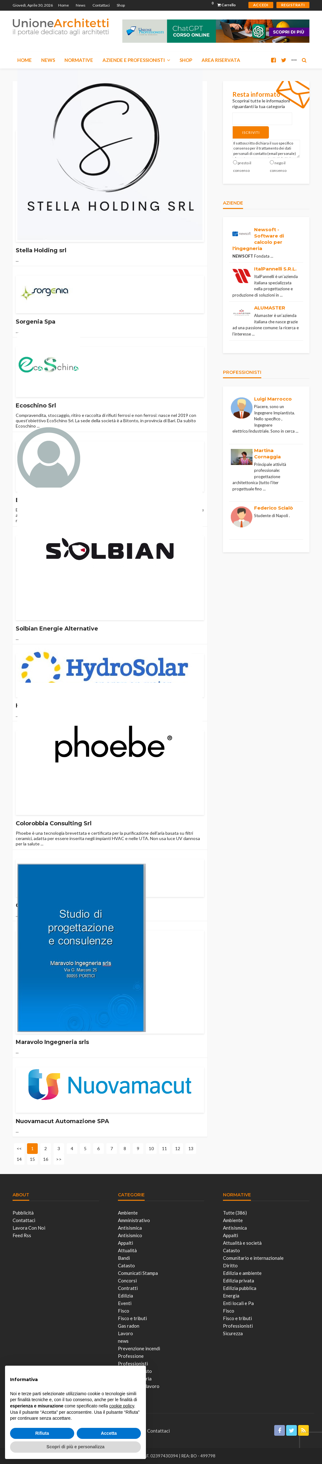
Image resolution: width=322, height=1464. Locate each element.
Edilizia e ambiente (242, 1273)
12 (177, 1148)
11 (164, 1148)
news (123, 1341)
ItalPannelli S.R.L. (275, 267)
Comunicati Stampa (138, 1273)
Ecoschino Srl (36, 405)
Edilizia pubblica (239, 1288)
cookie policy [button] (121, 1405)
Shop (121, 5)
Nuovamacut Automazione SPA (62, 1121)
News (81, 5)
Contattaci (101, 5)
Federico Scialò (273, 506)
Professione (131, 1356)
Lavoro (125, 1333)
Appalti (125, 1243)
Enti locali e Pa (238, 1303)
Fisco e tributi (132, 1318)
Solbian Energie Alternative (57, 628)
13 (190, 1148)
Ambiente (128, 1212)
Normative (78, 60)
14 (19, 1159)
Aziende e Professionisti (134, 60)
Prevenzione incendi (139, 1348)
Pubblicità (23, 1212)
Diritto (230, 1265)
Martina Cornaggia (267, 451)
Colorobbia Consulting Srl (54, 823)
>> (59, 1159)
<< (19, 1148)
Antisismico (130, 1235)
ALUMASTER (269, 306)
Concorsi (127, 1280)
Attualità (127, 1250)
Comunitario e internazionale (253, 1258)
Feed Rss (22, 1235)
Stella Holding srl (41, 250)
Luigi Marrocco (273, 397)
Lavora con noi (29, 1228)
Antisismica (130, 1228)
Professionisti (238, 1326)
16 (45, 1159)
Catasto (126, 1265)
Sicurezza (233, 1333)
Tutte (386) (235, 1212)
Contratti (128, 1288)
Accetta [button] (109, 1433)
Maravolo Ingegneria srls (52, 1042)
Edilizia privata (238, 1280)
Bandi (124, 1258)
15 (32, 1159)
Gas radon (128, 1326)
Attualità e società (242, 1243)
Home (63, 5)
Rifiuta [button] (42, 1433)
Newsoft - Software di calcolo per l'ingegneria (258, 237)
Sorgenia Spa (35, 321)
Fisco (123, 1311)
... (17, 260)
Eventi (124, 1303)
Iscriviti (245, 131)
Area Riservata (221, 60)
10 (151, 1148)
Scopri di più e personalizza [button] (75, 1446)
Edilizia (125, 1295)
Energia (231, 1295)
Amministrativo (134, 1220)
